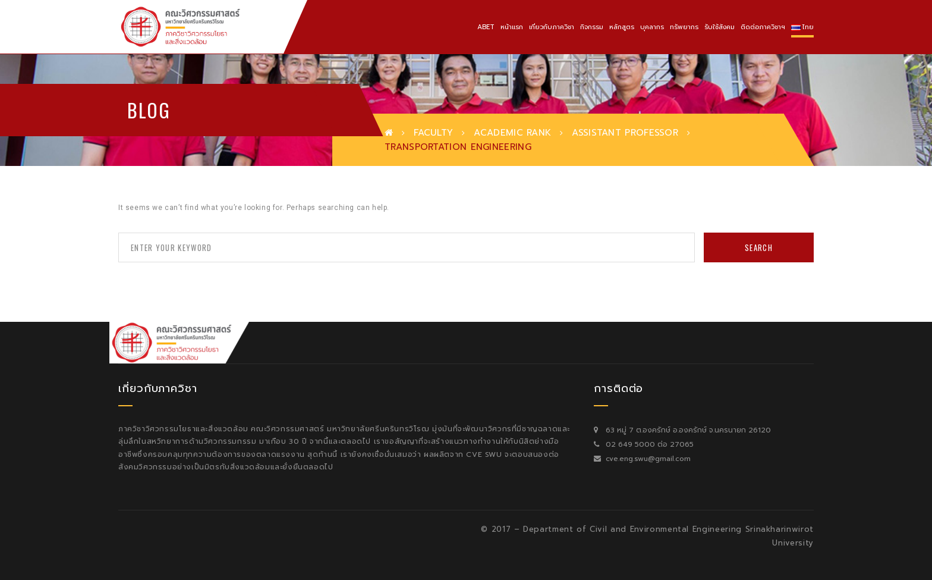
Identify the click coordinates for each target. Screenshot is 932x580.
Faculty (433, 132)
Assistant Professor (625, 132)
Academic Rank (512, 132)
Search (759, 247)
